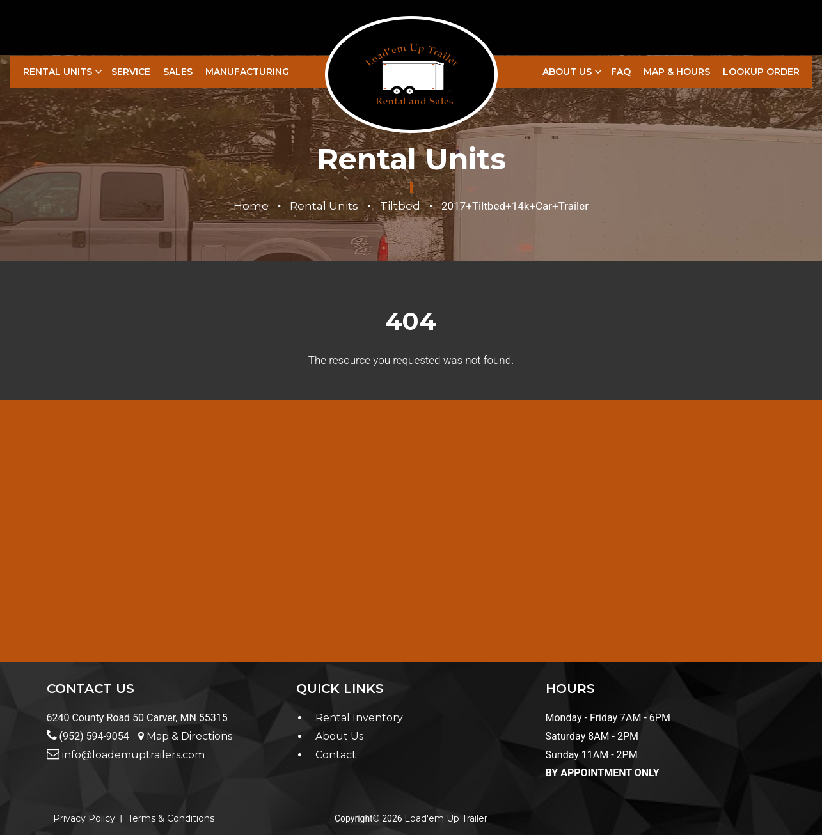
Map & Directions (185, 736)
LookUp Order (761, 71)
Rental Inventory (359, 718)
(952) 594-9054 (88, 736)
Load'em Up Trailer (445, 818)
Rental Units (57, 71)
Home (251, 205)
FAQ (621, 71)
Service (130, 71)
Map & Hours (677, 71)
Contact (335, 755)
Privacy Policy (84, 818)
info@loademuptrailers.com (126, 755)
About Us (567, 71)
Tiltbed (400, 205)
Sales (178, 71)
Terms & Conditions (171, 818)
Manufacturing (247, 71)
